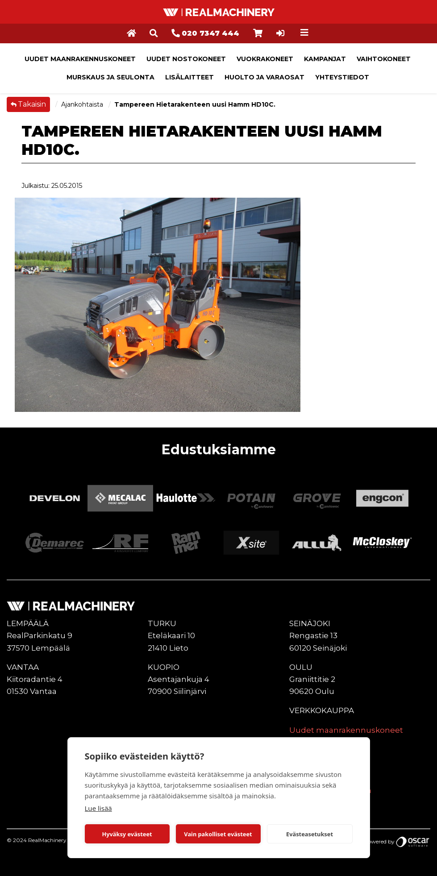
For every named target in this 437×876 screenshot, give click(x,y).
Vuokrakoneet (265, 59)
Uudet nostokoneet (186, 59)
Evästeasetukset (309, 834)
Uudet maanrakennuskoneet (80, 59)
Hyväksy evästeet (127, 834)
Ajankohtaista (83, 104)
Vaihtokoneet (384, 59)
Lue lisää (98, 808)
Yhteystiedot (342, 77)
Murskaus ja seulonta (110, 77)
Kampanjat (325, 59)
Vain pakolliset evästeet (218, 834)
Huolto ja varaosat (264, 77)
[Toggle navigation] (304, 32)
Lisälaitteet (189, 77)
